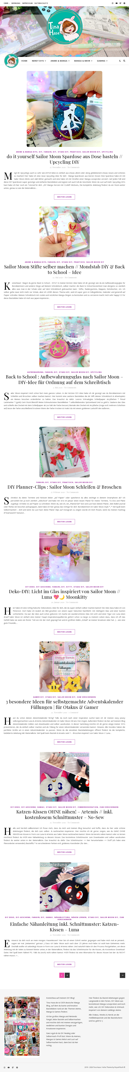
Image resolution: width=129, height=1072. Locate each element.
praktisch (75, 152)
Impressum (27, 3)
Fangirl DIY (50, 152)
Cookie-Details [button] (52, 1068)
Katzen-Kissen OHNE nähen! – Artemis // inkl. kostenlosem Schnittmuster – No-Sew (64, 814)
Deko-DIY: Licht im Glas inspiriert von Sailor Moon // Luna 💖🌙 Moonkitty (64, 594)
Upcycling (107, 152)
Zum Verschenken (86, 697)
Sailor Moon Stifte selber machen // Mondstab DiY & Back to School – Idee (64, 269)
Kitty (69, 587)
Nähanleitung (62, 917)
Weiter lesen (64, 197)
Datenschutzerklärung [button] (65, 1068)
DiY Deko (30, 587)
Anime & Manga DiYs (26, 152)
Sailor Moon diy (91, 152)
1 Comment (73, 712)
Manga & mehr (82, 60)
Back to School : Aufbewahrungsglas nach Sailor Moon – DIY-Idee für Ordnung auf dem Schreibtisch (64, 379)
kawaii (40, 807)
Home (24, 60)
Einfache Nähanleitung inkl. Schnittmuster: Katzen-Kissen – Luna (64, 926)
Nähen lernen (79, 917)
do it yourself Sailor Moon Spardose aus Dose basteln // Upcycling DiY (64, 159)
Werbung (15, 3)
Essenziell (48, 1040)
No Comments (73, 167)
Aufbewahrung (35, 372)
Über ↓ (7, 3)
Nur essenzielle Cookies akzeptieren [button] (64, 1061)
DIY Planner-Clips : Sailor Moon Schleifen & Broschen (64, 487)
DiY (40, 152)
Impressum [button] (78, 1068)
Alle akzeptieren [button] (64, 1047)
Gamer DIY (38, 697)
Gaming (101, 60)
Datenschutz (41, 3)
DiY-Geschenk (43, 587)
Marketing (79, 1040)
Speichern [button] (64, 1054)
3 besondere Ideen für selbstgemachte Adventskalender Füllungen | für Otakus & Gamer (64, 704)
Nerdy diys (38, 60)
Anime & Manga (59, 60)
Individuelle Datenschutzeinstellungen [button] (64, 1065)
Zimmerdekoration (88, 807)
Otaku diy (63, 152)
